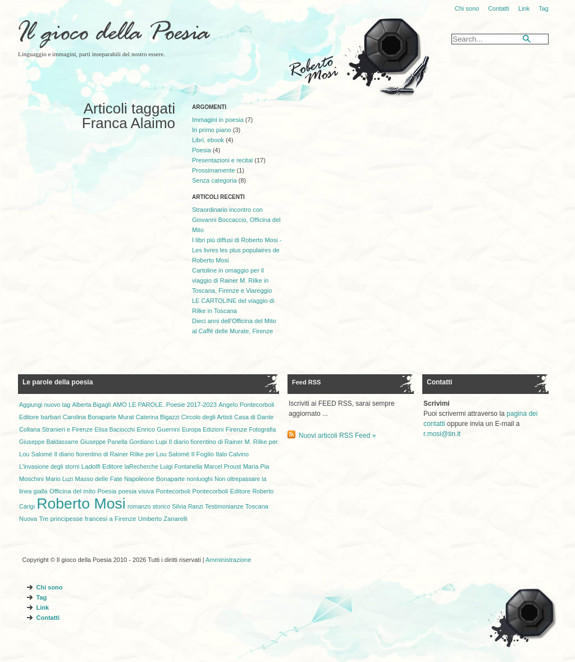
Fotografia (262, 429)
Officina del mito (72, 491)
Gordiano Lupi (148, 441)
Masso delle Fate (98, 478)
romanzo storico (148, 506)
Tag (544, 8)
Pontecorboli (173, 491)
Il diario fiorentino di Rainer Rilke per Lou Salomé (121, 454)
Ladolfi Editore (102, 466)
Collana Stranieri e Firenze (56, 429)
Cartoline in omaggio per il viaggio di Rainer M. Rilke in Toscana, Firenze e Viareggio (232, 280)
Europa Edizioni (203, 429)
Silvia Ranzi (187, 506)
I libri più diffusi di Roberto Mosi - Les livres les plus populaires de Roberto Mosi (236, 250)
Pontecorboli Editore (221, 491)
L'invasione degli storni (49, 466)
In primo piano (211, 129)
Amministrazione (228, 559)
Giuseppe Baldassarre (48, 441)
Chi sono (467, 8)
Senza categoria (214, 180)
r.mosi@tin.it (441, 434)
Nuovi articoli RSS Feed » (337, 435)
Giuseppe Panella (103, 441)
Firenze (236, 429)
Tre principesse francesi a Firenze (87, 518)
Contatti (498, 8)
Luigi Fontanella (181, 466)
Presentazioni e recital (222, 160)
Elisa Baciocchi (115, 429)
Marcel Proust (222, 466)
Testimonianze (224, 506)
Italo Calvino (232, 454)
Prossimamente (213, 170)
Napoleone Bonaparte (154, 478)
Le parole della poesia (57, 382)
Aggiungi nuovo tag (44, 404)
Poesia (201, 150)
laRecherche (141, 466)
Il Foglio (202, 454)
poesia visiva (136, 491)
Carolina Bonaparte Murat (98, 417)
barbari (50, 417)
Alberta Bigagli (91, 404)
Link (524, 8)
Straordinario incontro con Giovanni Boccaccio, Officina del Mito (236, 219)
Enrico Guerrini (158, 429)
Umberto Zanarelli (163, 518)
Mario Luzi (59, 478)
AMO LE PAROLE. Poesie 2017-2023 (165, 404)
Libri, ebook (208, 140)
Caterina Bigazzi (158, 417)
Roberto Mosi (81, 503)
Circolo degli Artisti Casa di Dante (227, 417)
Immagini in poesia (218, 119)
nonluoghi (199, 478)
